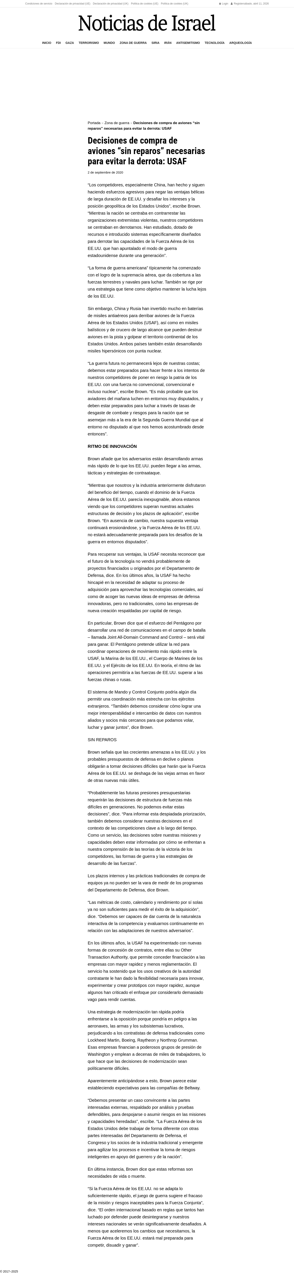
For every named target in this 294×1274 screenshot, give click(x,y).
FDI (58, 43)
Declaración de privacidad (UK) (110, 3)
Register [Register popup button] (237, 3)
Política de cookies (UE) (144, 3)
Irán (167, 43)
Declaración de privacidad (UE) (72, 3)
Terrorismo (89, 43)
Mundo (109, 43)
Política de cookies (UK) (174, 3)
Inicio (46, 43)
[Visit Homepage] (147, 22)
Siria (155, 43)
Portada (94, 123)
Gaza (69, 43)
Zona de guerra (133, 43)
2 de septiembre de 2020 (105, 172)
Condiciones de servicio (38, 3)
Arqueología (240, 43)
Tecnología (215, 43)
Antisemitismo (188, 43)
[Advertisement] (147, 85)
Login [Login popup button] (223, 3)
